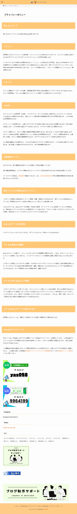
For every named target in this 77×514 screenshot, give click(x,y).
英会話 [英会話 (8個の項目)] (51, 441)
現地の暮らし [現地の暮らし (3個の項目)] (42, 441)
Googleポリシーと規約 (64, 351)
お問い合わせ (24, 506)
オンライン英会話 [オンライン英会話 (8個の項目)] (9, 438)
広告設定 (21, 176)
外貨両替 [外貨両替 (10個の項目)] (65, 438)
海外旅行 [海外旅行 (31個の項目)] (13, 441)
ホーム (17, 506)
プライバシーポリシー (55, 506)
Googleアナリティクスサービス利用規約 (38, 351)
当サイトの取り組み (43, 506)
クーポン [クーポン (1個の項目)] (32, 438)
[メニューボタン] (2, 2)
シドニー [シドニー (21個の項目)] (40, 438)
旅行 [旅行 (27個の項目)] (6, 441)
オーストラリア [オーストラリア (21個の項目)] (22, 438)
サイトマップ (32, 506)
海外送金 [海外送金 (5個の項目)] (33, 441)
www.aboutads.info (46, 176)
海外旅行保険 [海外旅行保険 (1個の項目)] (23, 441)
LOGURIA (45, 509)
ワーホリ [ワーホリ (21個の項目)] (56, 438)
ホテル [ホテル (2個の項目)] (48, 438)
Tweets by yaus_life (9, 427)
